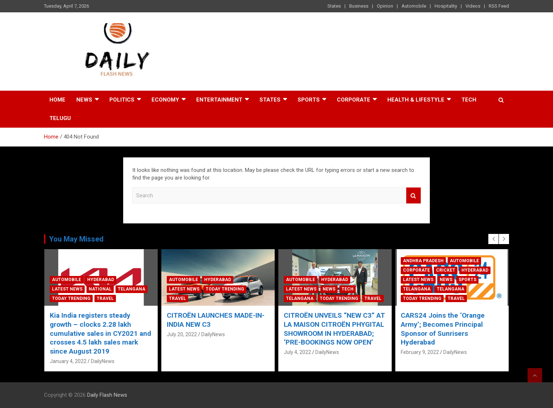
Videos (472, 6)
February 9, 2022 (420, 352)
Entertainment (219, 99)
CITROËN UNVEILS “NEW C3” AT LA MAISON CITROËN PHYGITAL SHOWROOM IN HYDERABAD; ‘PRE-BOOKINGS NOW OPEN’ (334, 328)
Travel (105, 298)
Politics (121, 99)
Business (358, 6)
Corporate (353, 99)
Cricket (445, 270)
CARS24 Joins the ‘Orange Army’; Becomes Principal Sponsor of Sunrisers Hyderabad (443, 328)
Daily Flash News (107, 395)
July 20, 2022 (182, 334)
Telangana (131, 289)
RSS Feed (499, 6)
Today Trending (71, 298)
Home (57, 99)
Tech (468, 99)
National (100, 289)
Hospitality (446, 6)
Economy (165, 99)
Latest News (67, 289)
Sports (309, 99)
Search (413, 195)
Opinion (385, 6)
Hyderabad (100, 279)
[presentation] (493, 239)
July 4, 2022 (297, 352)
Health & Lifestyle (415, 99)
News (84, 99)
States (334, 6)
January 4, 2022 (68, 361)
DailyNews (102, 361)
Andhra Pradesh (423, 260)
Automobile (413, 6)
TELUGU (60, 118)
